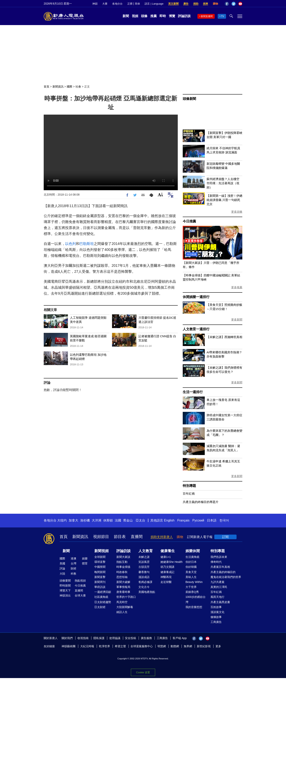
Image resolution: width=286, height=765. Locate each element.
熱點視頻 (80, 580)
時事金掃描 (123, 566)
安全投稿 (130, 638)
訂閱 (225, 537)
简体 (137, 3)
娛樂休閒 (193, 551)
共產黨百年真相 (220, 566)
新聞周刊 (99, 582)
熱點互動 (122, 561)
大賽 (104, 3)
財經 (73, 568)
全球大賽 (80, 595)
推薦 (153, 16)
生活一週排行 (193, 392)
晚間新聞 (99, 572)
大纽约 (62, 520)
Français (183, 520)
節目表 (120, 536)
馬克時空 (122, 602)
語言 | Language (154, 3)
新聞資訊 (58, 86)
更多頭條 (236, 211)
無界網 (188, 646)
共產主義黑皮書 (220, 602)
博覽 (172, 16)
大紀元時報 (87, 646)
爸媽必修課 (145, 582)
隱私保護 (98, 638)
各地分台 (117, 3)
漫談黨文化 (217, 612)
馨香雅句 (144, 572)
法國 (118, 520)
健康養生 (167, 551)
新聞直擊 (99, 577)
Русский (198, 520)
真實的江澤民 (219, 587)
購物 (215, 3)
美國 (62, 563)
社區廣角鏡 (101, 596)
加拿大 (73, 520)
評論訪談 (184, 16)
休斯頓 (108, 520)
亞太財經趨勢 (102, 602)
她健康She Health (171, 561)
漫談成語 (144, 577)
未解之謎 (144, 556)
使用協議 (114, 638)
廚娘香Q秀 (192, 591)
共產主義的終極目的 (223, 572)
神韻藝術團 (68, 646)
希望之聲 (120, 646)
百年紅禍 (189, 493)
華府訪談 (99, 587)
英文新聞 (173, 3)
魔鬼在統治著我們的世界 (226, 577)
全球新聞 (99, 556)
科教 (73, 573)
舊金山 (128, 520)
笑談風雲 (144, 561)
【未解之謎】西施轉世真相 (224, 337)
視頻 (135, 16)
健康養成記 (167, 572)
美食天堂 (191, 572)
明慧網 (161, 646)
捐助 (195, 3)
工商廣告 (216, 622)
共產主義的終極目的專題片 (200, 502)
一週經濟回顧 (102, 591)
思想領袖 (122, 577)
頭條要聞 (65, 580)
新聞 (126, 16)
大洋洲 (96, 520)
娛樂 (85, 558)
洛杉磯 (85, 520)
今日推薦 (189, 221)
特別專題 (189, 486)
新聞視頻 (101, 551)
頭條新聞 (189, 99)
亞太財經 (99, 607)
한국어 (224, 520)
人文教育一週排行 (196, 329)
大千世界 (191, 587)
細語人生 (122, 612)
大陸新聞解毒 (124, 607)
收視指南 (83, 638)
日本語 (211, 520)
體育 (85, 563)
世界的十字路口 (126, 596)
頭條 (144, 16)
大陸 (62, 573)
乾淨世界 (104, 646)
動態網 (175, 646)
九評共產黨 (217, 582)
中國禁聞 (99, 566)
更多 (218, 646)
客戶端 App (180, 638)
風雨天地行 (217, 596)
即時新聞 (65, 585)
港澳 (73, 558)
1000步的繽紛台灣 (196, 599)
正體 (129, 3)
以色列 (70, 244)
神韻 (95, 3)
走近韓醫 (166, 582)
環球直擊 (99, 561)
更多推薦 (236, 287)
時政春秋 (122, 572)
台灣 (73, 563)
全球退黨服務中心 (141, 646)
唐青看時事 (123, 591)
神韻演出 (65, 595)
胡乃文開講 (167, 566)
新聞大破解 (123, 582)
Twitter (234, 4)
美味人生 (191, 577)
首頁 (46, 86)
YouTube (240, 4)
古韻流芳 (144, 566)
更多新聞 (236, 319)
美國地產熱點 (146, 591)
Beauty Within (194, 582)
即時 (162, 16)
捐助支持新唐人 (162, 537)
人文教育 (145, 551)
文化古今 (144, 587)
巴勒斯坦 (86, 244)
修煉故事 (216, 617)
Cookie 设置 (143, 672)
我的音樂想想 (194, 607)
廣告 (185, 3)
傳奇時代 (216, 561)
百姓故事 (216, 607)
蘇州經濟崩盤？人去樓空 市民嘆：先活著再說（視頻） (223, 183)
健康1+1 (165, 556)
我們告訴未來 (219, 556)
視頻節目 (101, 536)
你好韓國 (191, 566)
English (169, 520)
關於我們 (67, 638)
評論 (62, 568)
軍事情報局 (123, 587)
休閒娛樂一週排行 (196, 297)
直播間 (137, 536)
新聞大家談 (123, 556)
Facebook (227, 4)
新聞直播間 (207, 16)
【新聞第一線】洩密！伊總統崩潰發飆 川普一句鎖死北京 (224, 200)
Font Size (160, 194)
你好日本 (191, 561)
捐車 (205, 3)
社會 (78, 86)
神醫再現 (166, 577)
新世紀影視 (204, 646)
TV (222, 16)
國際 (69, 86)
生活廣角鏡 (192, 556)
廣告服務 (146, 638)
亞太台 (140, 520)
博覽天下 (65, 590)
